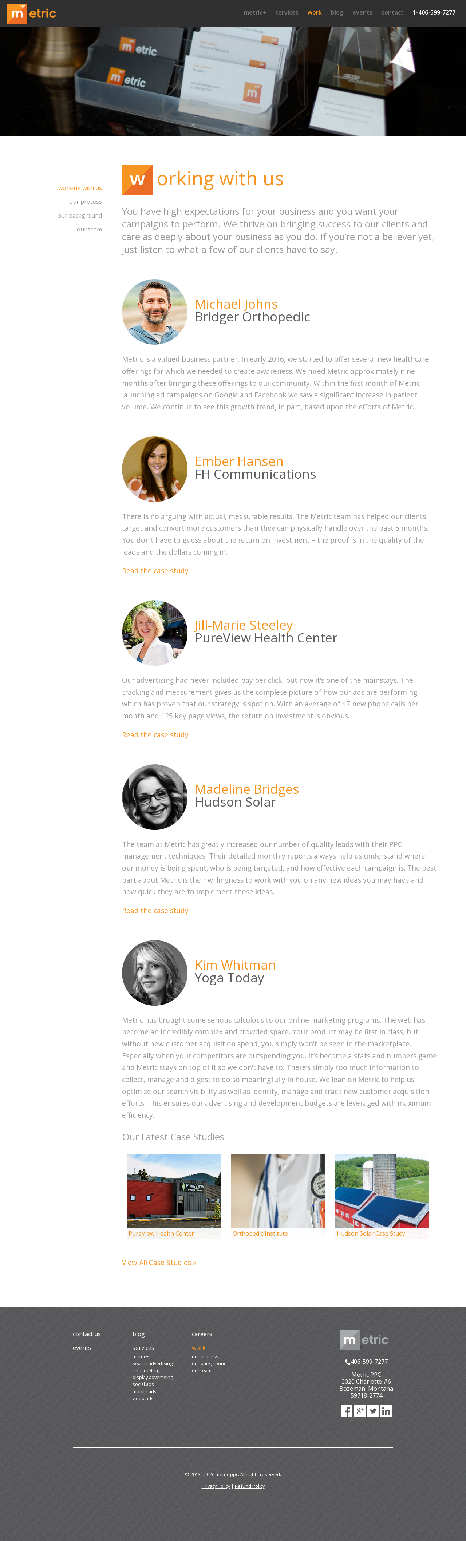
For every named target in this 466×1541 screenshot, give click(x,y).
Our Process (85, 202)
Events (362, 12)
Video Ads (143, 1398)
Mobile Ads (145, 1391)
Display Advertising (153, 1377)
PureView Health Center (161, 1233)
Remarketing (146, 1370)
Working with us (80, 188)
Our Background (80, 215)
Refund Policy (250, 1486)
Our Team (89, 229)
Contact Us (87, 1334)
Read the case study (155, 570)
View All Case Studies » (159, 1262)
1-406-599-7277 (434, 12)
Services (287, 12)
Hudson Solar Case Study (371, 1233)
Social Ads (143, 1384)
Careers (202, 1334)
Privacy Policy (216, 1486)
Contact (393, 12)
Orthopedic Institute (260, 1233)
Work (315, 12)
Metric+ (255, 12)
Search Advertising (153, 1363)
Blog (337, 12)
